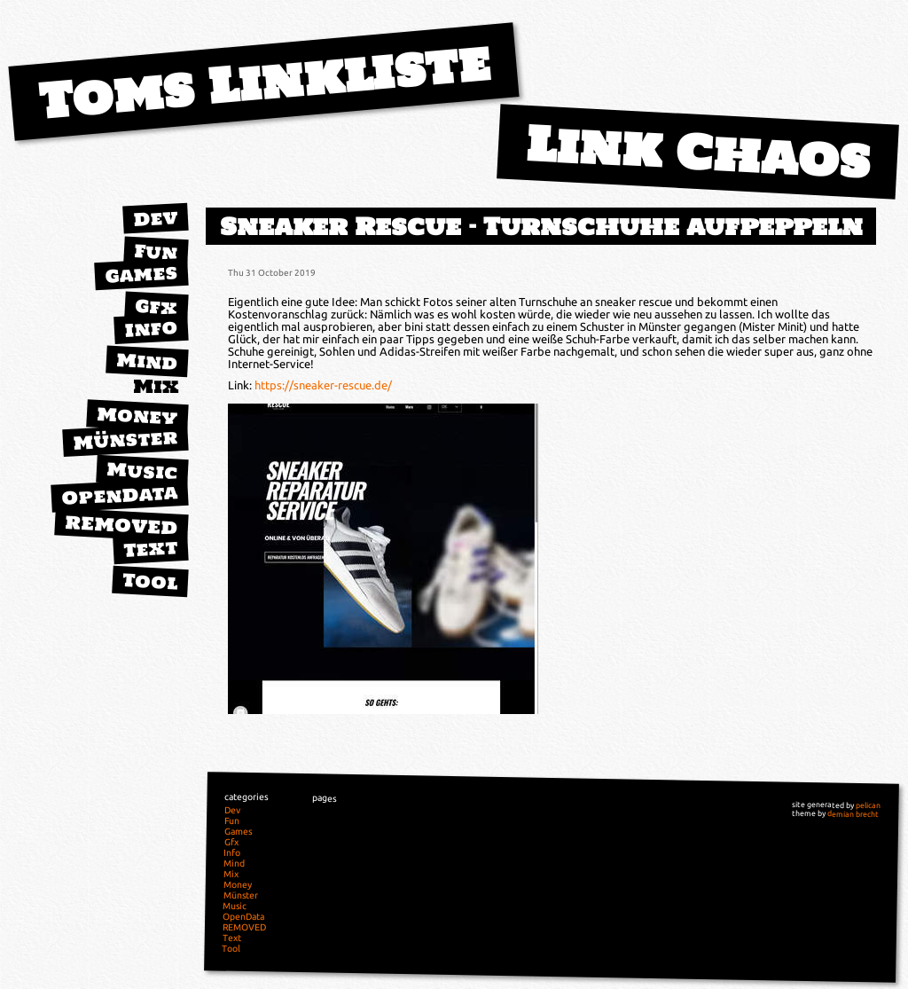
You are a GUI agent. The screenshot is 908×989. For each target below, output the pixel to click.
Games (141, 273)
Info (150, 328)
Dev (155, 218)
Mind (146, 361)
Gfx (156, 306)
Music (142, 470)
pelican (868, 805)
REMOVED (121, 525)
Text (150, 548)
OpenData (119, 495)
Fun (155, 252)
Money (137, 416)
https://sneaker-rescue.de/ (323, 385)
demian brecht (853, 814)
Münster (125, 439)
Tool (149, 581)
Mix (156, 386)
